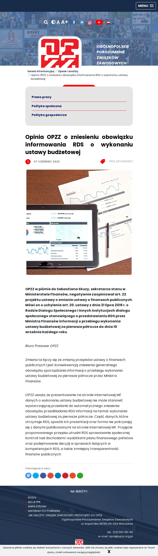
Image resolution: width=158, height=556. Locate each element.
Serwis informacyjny (40, 71)
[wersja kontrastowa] (53, 22)
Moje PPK (34, 502)
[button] (146, 5)
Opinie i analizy (68, 71)
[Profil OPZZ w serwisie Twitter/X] (80, 22)
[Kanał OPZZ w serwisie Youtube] (97, 22)
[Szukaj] (46, 22)
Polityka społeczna (47, 106)
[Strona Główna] (79, 542)
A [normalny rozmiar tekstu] (58, 22)
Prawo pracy (41, 97)
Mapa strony (37, 506)
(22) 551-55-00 (123, 532)
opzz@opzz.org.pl (121, 536)
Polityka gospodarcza (49, 115)
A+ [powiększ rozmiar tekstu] (64, 22)
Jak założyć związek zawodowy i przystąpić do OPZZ (65, 515)
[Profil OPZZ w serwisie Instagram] (88, 22)
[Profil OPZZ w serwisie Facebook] (72, 22)
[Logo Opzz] (60, 54)
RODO (32, 497)
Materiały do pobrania (44, 511)
